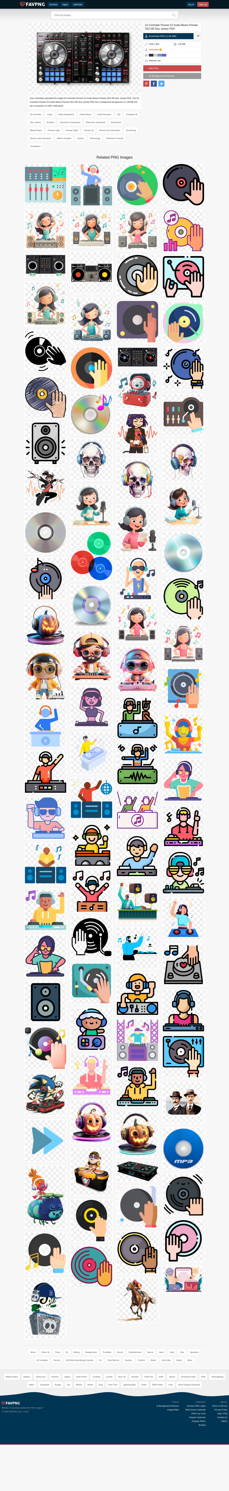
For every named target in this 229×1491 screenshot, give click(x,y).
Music (33, 1352)
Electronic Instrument (95, 122)
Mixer (189, 1360)
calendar (77, 4)
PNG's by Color (198, 1460)
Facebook (44, 1431)
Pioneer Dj (89, 130)
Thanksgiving (217, 1423)
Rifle (203, 1423)
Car (68, 1431)
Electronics (116, 122)
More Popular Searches (189, 1431)
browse (53, 4)
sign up (203, 4)
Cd (100, 1360)
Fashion (55, 1423)
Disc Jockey (35, 122)
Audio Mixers (86, 114)
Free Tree (112, 1431)
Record (56, 1360)
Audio (49, 114)
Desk (161, 1423)
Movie (90, 1431)
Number (135, 1423)
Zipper (67, 1423)
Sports (172, 1423)
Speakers (194, 1352)
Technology (95, 138)
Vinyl (172, 1352)
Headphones (91, 1352)
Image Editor (173, 1456)
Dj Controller (35, 114)
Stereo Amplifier (64, 138)
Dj (67, 1352)
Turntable (107, 1352)
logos (65, 4)
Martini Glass (12, 1423)
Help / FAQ (222, 1460)
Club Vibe (166, 1360)
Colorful (141, 1360)
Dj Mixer (50, 122)
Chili (170, 1431)
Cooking (96, 1423)
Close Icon (40, 1423)
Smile (143, 1431)
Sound (120, 1352)
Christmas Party (188, 1423)
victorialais (154, 49)
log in (191, 4)
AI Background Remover (162, 76)
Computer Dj (131, 114)
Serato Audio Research (40, 138)
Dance (150, 1352)
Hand (161, 1352)
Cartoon (128, 1360)
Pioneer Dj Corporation (109, 130)
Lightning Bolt (129, 1431)
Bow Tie (122, 1423)
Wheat (79, 1431)
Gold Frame (81, 1423)
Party (57, 1352)
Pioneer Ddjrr (54, 130)
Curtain (109, 1423)
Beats (153, 1360)
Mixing (76, 1352)
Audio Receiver (104, 114)
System (80, 138)
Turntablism (35, 146)
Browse (202, 1471)
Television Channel (114, 138)
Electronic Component (70, 122)
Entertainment (135, 1352)
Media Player (36, 130)
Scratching (131, 130)
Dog (101, 1431)
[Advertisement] (114, 1390)
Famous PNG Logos (196, 1452)
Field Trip (148, 1423)
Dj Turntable (42, 1360)
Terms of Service (219, 1452)
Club (182, 1352)
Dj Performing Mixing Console (79, 1360)
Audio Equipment (66, 114)
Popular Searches (197, 1463)
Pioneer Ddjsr (72, 130)
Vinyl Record (113, 1360)
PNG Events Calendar (195, 1456)
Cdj (118, 114)
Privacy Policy (221, 1456)
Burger (58, 1431)
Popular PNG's (199, 1467)
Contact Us (222, 1463)
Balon (31, 1431)
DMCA (224, 1467)
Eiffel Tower (157, 1431)
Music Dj (45, 1352)
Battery (27, 1423)
